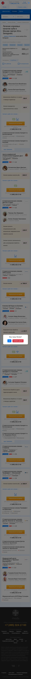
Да (9, 341)
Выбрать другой (18, 341)
